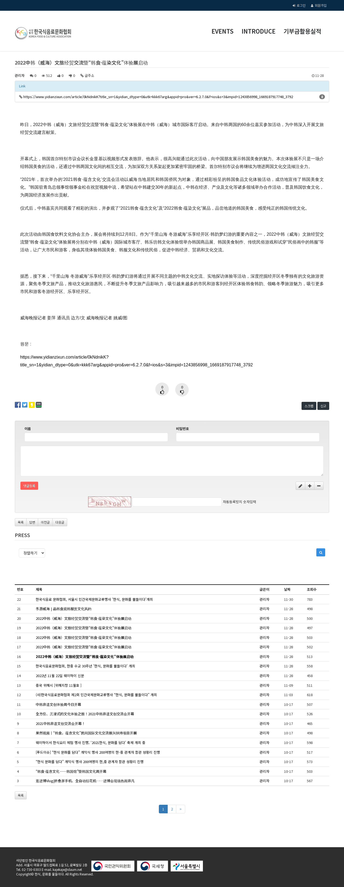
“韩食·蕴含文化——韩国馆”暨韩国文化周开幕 (71, 771)
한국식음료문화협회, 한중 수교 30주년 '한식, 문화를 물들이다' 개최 (85, 665)
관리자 (19, 75)
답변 (32, 522)
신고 (323, 405)
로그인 (301, 5)
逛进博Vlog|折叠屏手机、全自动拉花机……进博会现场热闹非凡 (85, 780)
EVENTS (223, 31)
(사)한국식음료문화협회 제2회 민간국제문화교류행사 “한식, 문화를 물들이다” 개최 (96, 694)
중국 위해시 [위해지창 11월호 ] (58, 685)
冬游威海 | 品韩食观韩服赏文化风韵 (63, 608)
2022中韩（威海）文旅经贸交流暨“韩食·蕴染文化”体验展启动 (83, 618)
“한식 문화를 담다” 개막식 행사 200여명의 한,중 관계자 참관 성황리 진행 (90, 761)
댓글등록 (29, 485)
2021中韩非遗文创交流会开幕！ (60, 723)
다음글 (59, 522)
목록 (21, 522)
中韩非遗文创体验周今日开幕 (58, 704)
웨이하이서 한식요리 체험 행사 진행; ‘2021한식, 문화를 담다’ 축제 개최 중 (90, 742)
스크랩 (308, 405)
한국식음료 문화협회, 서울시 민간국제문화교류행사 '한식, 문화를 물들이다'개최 (94, 599)
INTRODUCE (258, 31)
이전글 (45, 522)
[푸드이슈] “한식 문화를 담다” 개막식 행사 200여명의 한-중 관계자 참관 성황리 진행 (98, 752)
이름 (27, 428)
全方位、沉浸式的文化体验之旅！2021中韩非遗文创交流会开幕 (85, 713)
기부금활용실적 (302, 31)
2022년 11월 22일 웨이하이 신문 (60, 675)
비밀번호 (182, 428)
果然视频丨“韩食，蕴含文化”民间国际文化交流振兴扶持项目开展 (86, 732)
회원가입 (321, 5)
